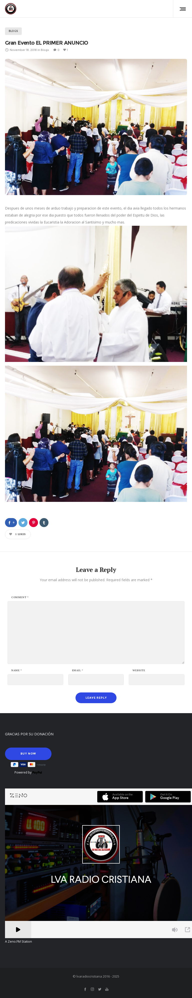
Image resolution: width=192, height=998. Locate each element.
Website (138, 670)
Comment (19, 597)
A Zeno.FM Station (18, 941)
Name (16, 670)
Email (77, 670)
